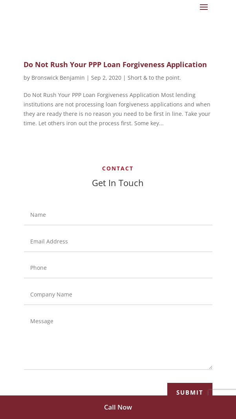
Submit (189, 392)
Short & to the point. (154, 77)
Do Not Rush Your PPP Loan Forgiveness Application (115, 64)
